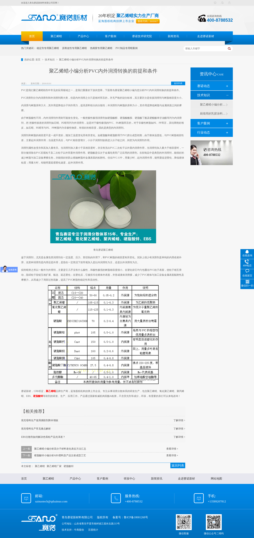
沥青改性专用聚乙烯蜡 (74, 48)
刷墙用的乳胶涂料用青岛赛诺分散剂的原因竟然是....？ (213, 113)
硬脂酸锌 (38, 396)
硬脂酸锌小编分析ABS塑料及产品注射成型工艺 (60, 455)
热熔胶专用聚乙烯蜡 (101, 48)
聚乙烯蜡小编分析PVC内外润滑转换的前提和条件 (86, 59)
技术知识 (50, 59)
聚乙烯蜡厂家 (54, 466)
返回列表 (178, 83)
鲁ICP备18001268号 (136, 517)
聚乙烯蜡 (56, 36)
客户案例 (110, 36)
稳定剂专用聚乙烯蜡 (48, 48)
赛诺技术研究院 (142, 36)
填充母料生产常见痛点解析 (36, 428)
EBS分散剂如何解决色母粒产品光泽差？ (43, 437)
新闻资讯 (173, 36)
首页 (32, 36)
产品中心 (83, 36)
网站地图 (216, 478)
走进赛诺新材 (205, 36)
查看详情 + (172, 448)
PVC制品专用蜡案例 (127, 48)
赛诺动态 (203, 86)
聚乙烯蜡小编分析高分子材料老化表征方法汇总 (60, 448)
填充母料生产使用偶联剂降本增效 (39, 420)
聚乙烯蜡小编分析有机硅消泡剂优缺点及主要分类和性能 (213, 104)
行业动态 (203, 132)
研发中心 (129, 478)
